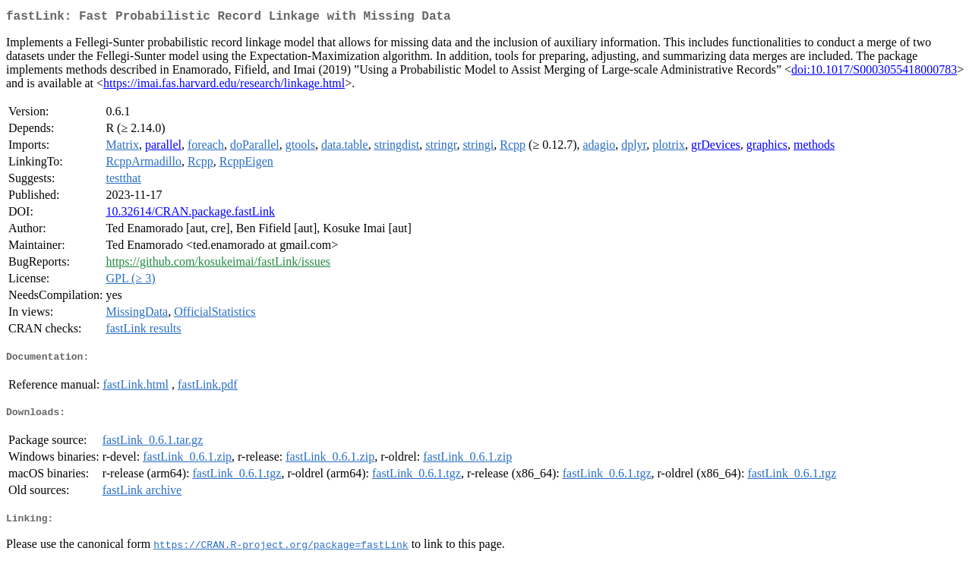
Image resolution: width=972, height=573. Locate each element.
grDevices (715, 147)
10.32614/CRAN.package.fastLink (190, 214)
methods (814, 147)
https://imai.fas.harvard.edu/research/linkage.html (224, 86)
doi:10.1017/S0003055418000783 (874, 72)
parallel (163, 147)
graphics (766, 147)
